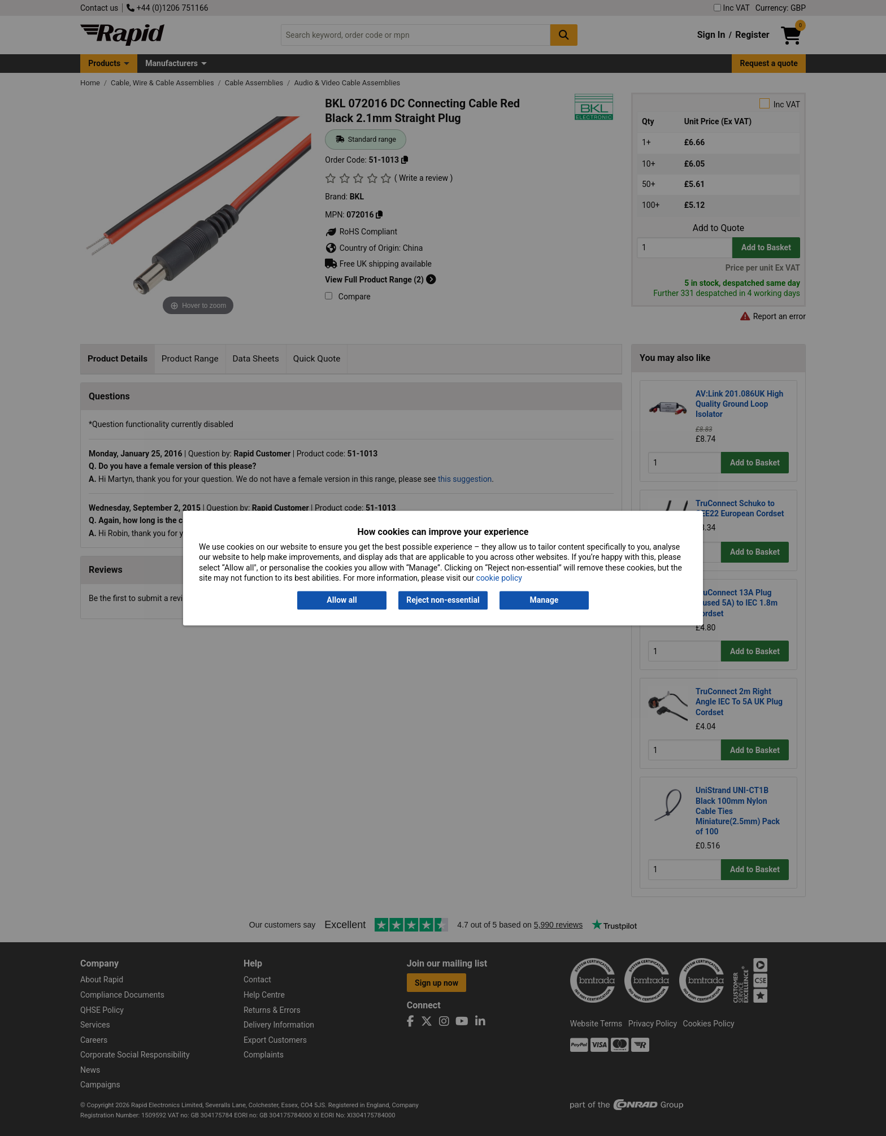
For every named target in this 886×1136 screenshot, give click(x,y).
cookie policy (499, 577)
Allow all (342, 600)
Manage (544, 600)
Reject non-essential (442, 600)
